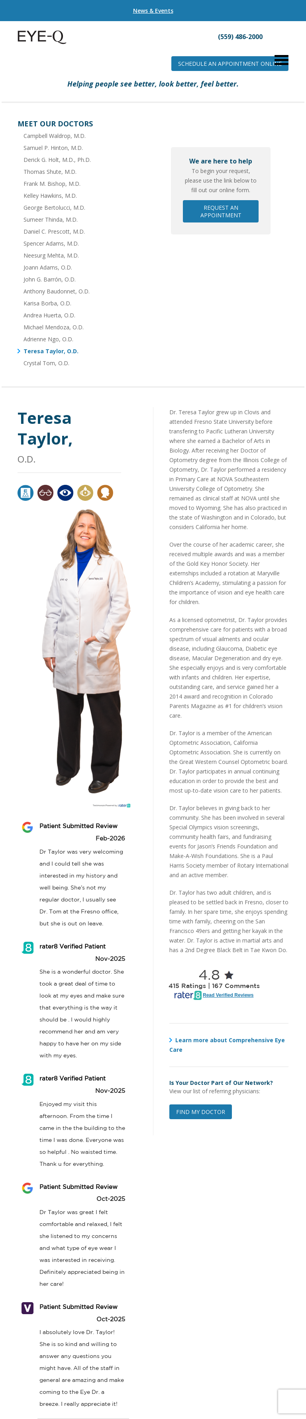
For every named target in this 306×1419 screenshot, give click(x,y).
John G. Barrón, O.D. (50, 279)
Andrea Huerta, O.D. (49, 315)
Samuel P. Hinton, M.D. (53, 148)
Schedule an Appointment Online (230, 63)
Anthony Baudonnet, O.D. (57, 291)
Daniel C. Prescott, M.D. (54, 231)
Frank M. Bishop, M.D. (52, 183)
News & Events (153, 10)
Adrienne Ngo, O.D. (48, 339)
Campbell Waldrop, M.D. (55, 136)
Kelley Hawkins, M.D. (50, 195)
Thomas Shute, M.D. (50, 171)
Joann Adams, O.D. (48, 267)
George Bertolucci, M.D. (54, 207)
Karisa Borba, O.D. (47, 303)
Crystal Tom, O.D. (46, 363)
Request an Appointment (220, 211)
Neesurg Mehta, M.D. (51, 255)
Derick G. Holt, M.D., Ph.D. (57, 159)
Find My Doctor (200, 1112)
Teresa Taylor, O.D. (51, 351)
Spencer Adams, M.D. (51, 243)
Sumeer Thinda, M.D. (51, 219)
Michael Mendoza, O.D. (54, 327)
